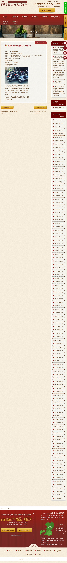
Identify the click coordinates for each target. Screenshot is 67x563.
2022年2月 (59, 292)
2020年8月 (58, 354)
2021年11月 (59, 302)
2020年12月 (58, 340)
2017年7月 (58, 481)
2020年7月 (58, 357)
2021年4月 (59, 326)
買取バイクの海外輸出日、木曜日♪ (19, 46)
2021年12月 (59, 299)
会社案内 (29, 554)
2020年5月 (58, 364)
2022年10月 (59, 264)
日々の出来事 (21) (59, 107)
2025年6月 (59, 154)
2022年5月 (59, 281)
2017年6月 (58, 484)
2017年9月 (58, 474)
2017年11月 (58, 467)
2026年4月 (58, 120)
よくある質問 (58, 551)
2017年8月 (58, 477)
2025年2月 (59, 168)
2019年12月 (58, 381)
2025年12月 (59, 134)
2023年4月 (59, 244)
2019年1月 (58, 419)
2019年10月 (58, 388)
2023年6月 (59, 237)
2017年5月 (58, 488)
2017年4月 (58, 491)
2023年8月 (59, 230)
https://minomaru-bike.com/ (12, 58)
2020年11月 (58, 343)
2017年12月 (58, 464)
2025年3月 (59, 165)
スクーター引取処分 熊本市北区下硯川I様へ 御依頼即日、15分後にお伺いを (58, 49)
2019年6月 (58, 402)
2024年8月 (59, 189)
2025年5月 (59, 158)
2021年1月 (58, 336)
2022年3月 (59, 288)
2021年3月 (59, 330)
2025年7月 (59, 151)
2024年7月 (59, 192)
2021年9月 (59, 309)
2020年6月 (58, 360)
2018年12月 (58, 422)
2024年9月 (59, 185)
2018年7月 (58, 440)
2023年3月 (59, 247)
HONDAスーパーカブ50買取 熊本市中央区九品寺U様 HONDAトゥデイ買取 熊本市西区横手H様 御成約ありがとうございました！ (59, 91)
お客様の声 (48, 550)
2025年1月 (59, 171)
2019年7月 (58, 398)
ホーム (2, 508)
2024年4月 (59, 202)
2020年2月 (58, 374)
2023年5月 (59, 240)
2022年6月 (59, 278)
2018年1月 (58, 460)
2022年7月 (59, 275)
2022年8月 (59, 271)
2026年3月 (59, 123)
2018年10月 (58, 429)
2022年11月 (59, 261)
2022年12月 (59, 257)
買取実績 (29, 550)
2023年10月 (59, 223)
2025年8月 (59, 147)
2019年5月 (58, 405)
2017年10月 (58, 471)
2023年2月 (59, 250)
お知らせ (39, 554)
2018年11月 (58, 426)
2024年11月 (59, 178)
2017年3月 (58, 495)
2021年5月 (59, 323)
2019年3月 (58, 412)
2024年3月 (59, 206)
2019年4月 (58, 409)
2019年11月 (58, 385)
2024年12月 (59, 175)
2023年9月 (59, 226)
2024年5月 (59, 199)
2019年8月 (58, 395)
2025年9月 (59, 144)
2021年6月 (59, 319)
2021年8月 (59, 312)
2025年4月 (59, 161)
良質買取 (39, 550)
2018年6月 (58, 443)
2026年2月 (58, 127)
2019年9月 (58, 391)
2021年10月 (59, 305)
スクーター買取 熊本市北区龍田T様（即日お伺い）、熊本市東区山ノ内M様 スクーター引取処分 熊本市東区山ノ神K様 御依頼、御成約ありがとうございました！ (59, 61)
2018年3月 (58, 453)
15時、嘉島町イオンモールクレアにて (59, 82)
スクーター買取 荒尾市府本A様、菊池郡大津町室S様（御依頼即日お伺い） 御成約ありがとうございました (59, 74)
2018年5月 (58, 447)
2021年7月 (59, 316)
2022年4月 (59, 285)
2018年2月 (58, 457)
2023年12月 (59, 216)
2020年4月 (58, 367)
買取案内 (20, 550)
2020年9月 (58, 350)
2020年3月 (58, 371)
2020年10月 (58, 347)
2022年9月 (59, 268)
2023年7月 (59, 233)
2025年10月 (59, 140)
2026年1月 (59, 130)
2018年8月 (58, 436)
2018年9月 (58, 433)
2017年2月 (58, 498)
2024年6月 (59, 195)
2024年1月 (59, 213)
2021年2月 (59, 333)
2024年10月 (59, 182)
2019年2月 (58, 416)
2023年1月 (59, 254)
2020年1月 (58, 378)
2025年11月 (59, 137)
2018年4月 (58, 450)
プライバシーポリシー (16, 535)
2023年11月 (59, 220)
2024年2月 (59, 209)
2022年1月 (59, 295)
